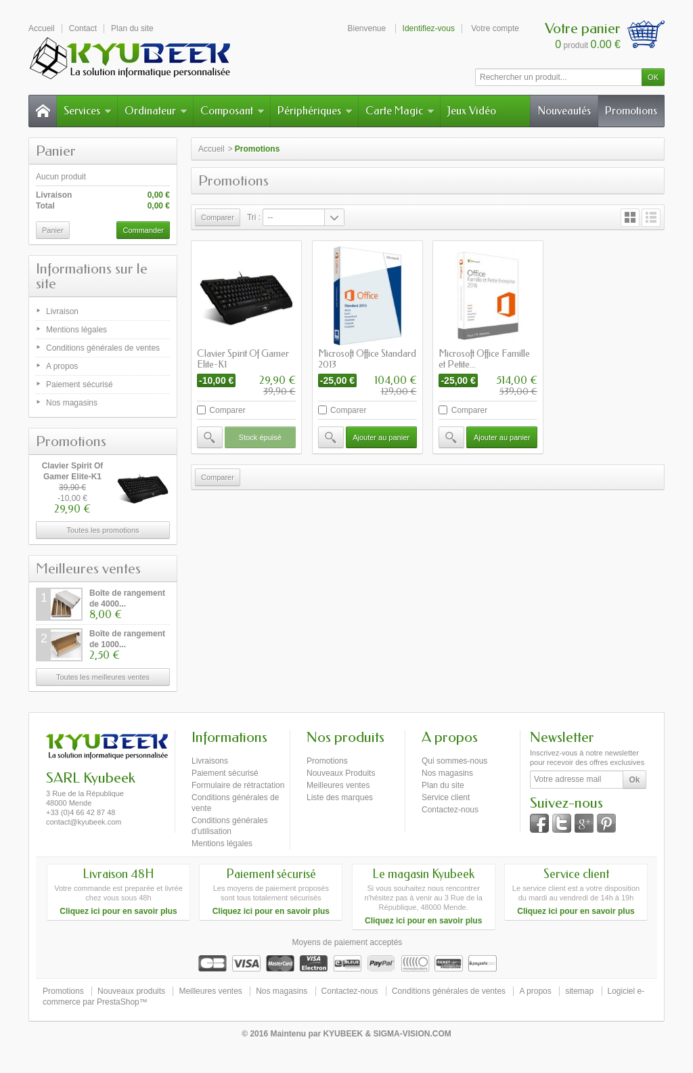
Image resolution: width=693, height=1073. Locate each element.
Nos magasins (71, 403)
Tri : (254, 217)
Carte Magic (399, 110)
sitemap (579, 991)
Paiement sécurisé (79, 384)
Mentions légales (76, 329)
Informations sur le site (92, 276)
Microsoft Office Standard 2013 (367, 359)
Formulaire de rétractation (238, 785)
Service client (446, 797)
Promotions (631, 110)
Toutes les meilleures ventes (103, 677)
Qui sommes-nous (454, 761)
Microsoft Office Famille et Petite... (484, 359)
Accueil (211, 149)
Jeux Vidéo (471, 110)
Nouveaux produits (131, 991)
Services (88, 110)
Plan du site (443, 785)
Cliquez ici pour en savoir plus (118, 911)
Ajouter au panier (381, 437)
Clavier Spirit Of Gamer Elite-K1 (243, 359)
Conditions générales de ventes (103, 348)
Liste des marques (340, 797)
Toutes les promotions (103, 530)
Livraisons (210, 761)
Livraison (62, 311)
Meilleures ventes (88, 568)
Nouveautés (564, 110)
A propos (62, 366)
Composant (232, 110)
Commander (143, 230)
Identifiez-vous (429, 28)
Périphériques (315, 110)
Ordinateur (156, 110)
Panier (56, 151)
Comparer (227, 410)
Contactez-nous (450, 809)
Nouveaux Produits (341, 773)
